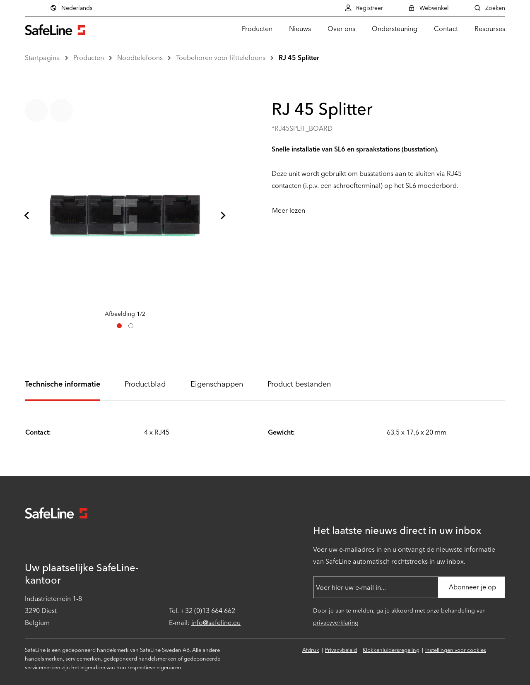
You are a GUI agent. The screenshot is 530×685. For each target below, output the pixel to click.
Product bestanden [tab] (299, 384)
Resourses (490, 29)
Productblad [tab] (145, 384)
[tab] (119, 325)
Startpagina (42, 58)
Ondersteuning (394, 29)
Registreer (363, 8)
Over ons (341, 29)
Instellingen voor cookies (455, 650)
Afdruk (310, 650)
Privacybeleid (341, 650)
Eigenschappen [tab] (216, 384)
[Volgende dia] (222, 215)
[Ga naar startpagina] (55, 29)
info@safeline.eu (216, 623)
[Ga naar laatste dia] (27, 215)
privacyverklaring (336, 622)
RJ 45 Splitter (299, 58)
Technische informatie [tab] (62, 384)
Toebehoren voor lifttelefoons (220, 58)
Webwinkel (428, 8)
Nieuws (300, 29)
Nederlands (71, 8)
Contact (446, 29)
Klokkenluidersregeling (391, 650)
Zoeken (489, 8)
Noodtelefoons (140, 58)
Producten (257, 29)
